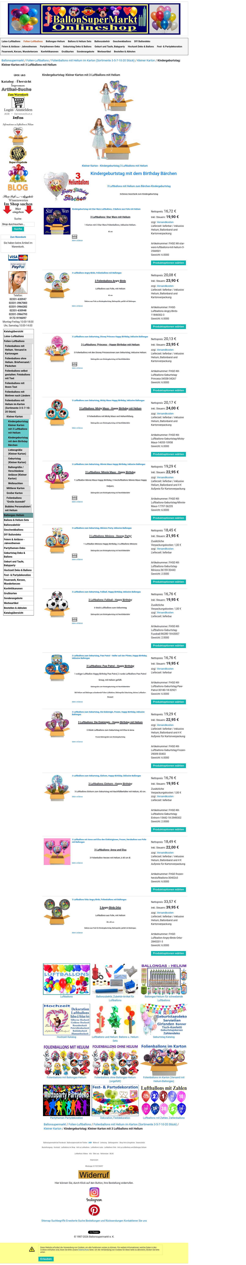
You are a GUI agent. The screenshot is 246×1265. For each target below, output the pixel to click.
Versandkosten (165, 222)
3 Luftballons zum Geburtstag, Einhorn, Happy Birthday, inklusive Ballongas (106, 776)
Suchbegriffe (58, 1220)
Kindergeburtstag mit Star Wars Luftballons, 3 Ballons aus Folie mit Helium (106, 209)
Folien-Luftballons (37, 60)
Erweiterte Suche (75, 1220)
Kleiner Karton (146, 60)
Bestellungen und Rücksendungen (104, 1220)
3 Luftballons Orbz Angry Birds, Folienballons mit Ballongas (99, 899)
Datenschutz (83, 1250)
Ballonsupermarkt (13, 60)
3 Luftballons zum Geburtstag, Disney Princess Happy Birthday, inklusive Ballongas (110, 336)
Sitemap (46, 1220)
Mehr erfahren (77, 241)
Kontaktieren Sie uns (135, 1220)
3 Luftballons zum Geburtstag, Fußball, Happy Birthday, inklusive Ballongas (106, 592)
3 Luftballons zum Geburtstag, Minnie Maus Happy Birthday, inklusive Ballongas (108, 464)
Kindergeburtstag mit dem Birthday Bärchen (134, 173)
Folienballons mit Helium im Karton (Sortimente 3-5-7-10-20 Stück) (93, 60)
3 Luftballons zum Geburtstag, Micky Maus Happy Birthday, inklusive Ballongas (108, 400)
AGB (90, 1143)
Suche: (18, 218)
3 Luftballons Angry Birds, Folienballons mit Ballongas (97, 273)
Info (74, 236)
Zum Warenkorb (18, 237)
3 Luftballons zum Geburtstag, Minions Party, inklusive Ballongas (102, 528)
